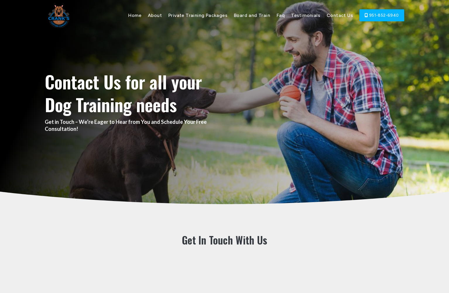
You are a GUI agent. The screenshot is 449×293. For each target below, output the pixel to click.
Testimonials (305, 15)
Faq (281, 15)
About (155, 15)
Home (134, 15)
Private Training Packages (197, 15)
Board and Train (252, 15)
